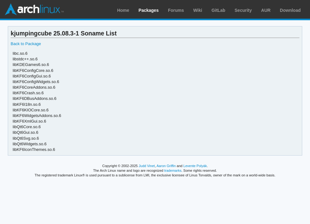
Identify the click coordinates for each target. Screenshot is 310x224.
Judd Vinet (147, 166)
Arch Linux (34, 9)
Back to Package (26, 43)
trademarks (172, 170)
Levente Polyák (195, 166)
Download (290, 10)
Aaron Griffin (166, 166)
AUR (266, 10)
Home (123, 10)
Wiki (197, 10)
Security (243, 10)
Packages (149, 10)
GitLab (218, 10)
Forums (176, 10)
